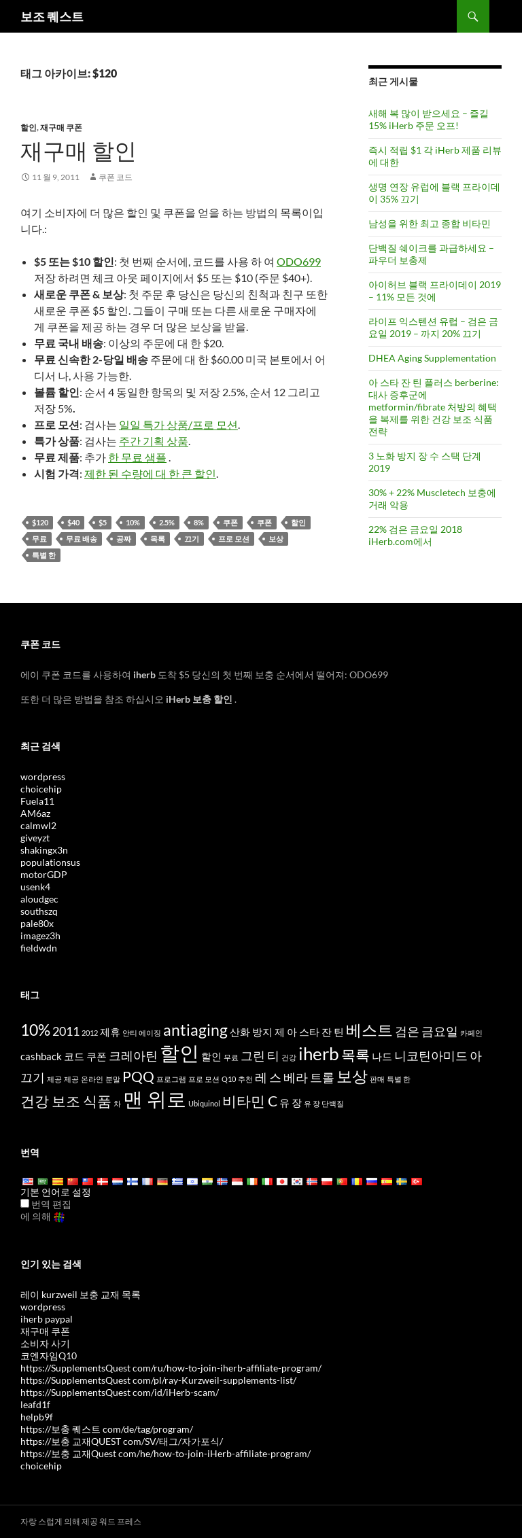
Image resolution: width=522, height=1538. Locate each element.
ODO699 (299, 261)
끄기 (191, 538)
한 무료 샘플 (137, 457)
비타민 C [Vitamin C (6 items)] (249, 1101)
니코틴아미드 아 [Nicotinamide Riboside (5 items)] (438, 1055)
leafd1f (35, 1404)
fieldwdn (38, 948)
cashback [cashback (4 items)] (41, 1056)
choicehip (41, 788)
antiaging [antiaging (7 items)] (195, 1029)
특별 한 (44, 554)
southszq (39, 911)
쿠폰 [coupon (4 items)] (96, 1056)
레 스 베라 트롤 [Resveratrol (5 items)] (294, 1077)
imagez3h (40, 935)
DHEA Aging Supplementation (432, 358)
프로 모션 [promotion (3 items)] (204, 1078)
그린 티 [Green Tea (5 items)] (260, 1055)
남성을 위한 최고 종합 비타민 (429, 223)
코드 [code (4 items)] (74, 1056)
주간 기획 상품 (153, 440)
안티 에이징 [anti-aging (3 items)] (141, 1032)
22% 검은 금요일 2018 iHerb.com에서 (415, 535)
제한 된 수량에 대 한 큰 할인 (150, 473)
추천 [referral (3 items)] (245, 1078)
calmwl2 (38, 825)
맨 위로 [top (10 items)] (154, 1099)
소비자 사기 (45, 1343)
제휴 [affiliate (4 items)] (110, 1032)
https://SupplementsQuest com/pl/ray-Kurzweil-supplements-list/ (158, 1380)
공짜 (123, 538)
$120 (40, 522)
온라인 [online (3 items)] (92, 1078)
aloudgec (39, 899)
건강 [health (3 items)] (288, 1057)
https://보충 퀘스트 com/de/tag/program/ (106, 1429)
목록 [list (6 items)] (355, 1055)
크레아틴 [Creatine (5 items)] (133, 1055)
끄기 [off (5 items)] (32, 1077)
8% (199, 522)
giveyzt (35, 837)
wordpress (42, 776)
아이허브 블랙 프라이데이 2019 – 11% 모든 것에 (434, 290)
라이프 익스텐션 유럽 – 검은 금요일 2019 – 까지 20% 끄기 (433, 327)
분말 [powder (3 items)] (112, 1078)
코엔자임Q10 (48, 1355)
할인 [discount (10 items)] (179, 1052)
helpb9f (36, 1416)
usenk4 (35, 886)
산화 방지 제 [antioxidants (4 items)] (257, 1032)
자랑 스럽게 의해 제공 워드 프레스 (80, 1521)
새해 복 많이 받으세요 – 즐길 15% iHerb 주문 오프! (428, 119)
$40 (73, 522)
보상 (275, 538)
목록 (157, 538)
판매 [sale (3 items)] (377, 1078)
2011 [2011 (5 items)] (66, 1031)
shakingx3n (44, 850)
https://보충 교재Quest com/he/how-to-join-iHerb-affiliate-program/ (165, 1453)
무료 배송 (81, 538)
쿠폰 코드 (116, 177)
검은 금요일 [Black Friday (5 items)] (426, 1031)
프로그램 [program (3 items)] (171, 1078)
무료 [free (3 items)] (231, 1057)
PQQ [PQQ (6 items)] (138, 1076)
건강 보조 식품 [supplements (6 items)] (65, 1101)
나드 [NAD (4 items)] (382, 1056)
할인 (28, 127)
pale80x (37, 923)
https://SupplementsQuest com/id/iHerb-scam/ (119, 1392)
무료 (39, 538)
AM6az (35, 813)
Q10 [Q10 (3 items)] (229, 1078)
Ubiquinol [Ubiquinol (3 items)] (204, 1103)
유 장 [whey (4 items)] (290, 1102)
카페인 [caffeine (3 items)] (471, 1032)
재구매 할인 (78, 150)
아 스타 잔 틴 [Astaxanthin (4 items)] (315, 1032)
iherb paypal (46, 1319)
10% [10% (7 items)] (35, 1029)
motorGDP (43, 874)
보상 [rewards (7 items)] (352, 1075)
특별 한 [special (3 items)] (399, 1078)
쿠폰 (230, 522)
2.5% (167, 522)
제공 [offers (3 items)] (71, 1078)
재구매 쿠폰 (61, 127)
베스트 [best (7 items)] (369, 1029)
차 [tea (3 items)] (117, 1103)
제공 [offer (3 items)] (54, 1078)
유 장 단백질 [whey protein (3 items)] (324, 1103)
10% (133, 522)
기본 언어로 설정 (55, 1192)
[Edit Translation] (24, 1203)
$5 (103, 522)
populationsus (50, 862)
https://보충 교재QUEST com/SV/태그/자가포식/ (121, 1441)
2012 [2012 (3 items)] (90, 1032)
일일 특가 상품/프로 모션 (178, 424)
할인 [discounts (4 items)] (211, 1056)
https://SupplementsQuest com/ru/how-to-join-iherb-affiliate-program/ (170, 1368)
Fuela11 (37, 801)
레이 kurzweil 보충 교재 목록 (80, 1294)
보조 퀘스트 (52, 16)
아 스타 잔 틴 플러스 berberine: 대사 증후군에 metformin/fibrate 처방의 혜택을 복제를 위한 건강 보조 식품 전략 (433, 407)
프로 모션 (233, 538)
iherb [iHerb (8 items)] (318, 1053)
